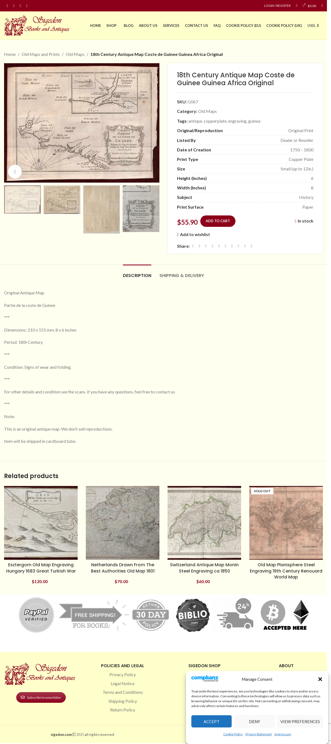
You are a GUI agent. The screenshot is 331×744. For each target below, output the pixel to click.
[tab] (137, 273)
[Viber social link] (251, 246)
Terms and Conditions (123, 692)
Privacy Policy (122, 674)
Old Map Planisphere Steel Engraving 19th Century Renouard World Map (286, 571)
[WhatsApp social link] (232, 246)
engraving (237, 120)
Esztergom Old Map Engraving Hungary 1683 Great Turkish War (41, 568)
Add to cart (218, 220)
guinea (254, 120)
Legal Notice (123, 683)
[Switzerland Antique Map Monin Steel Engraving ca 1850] (204, 523)
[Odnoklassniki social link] (225, 246)
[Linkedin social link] (27, 5)
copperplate (215, 120)
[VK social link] (238, 246)
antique (195, 120)
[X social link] (199, 246)
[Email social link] (206, 246)
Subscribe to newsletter (41, 697)
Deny (254, 721)
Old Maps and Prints (41, 54)
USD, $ (313, 25)
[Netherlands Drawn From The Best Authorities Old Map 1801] (122, 523)
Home (10, 54)
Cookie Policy (233, 734)
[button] (320, 679)
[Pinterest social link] (20, 5)
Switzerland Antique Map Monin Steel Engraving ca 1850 (204, 568)
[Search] (322, 5)
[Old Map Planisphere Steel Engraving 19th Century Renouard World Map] (286, 523)
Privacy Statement (258, 734)
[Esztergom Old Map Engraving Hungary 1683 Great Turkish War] (41, 523)
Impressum (282, 734)
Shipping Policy (123, 701)
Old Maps (75, 54)
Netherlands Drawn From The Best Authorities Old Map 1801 (123, 568)
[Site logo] (38, 24)
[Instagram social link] (14, 5)
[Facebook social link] (7, 5)
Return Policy (122, 709)
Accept (211, 721)
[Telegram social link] (245, 246)
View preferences (300, 721)
